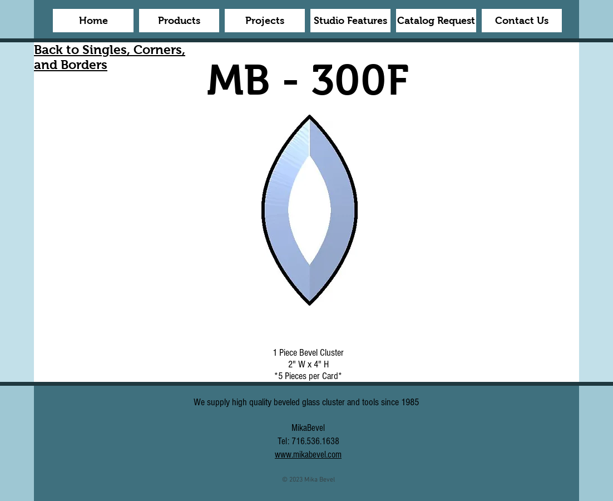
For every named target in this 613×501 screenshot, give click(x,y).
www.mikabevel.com (308, 454)
